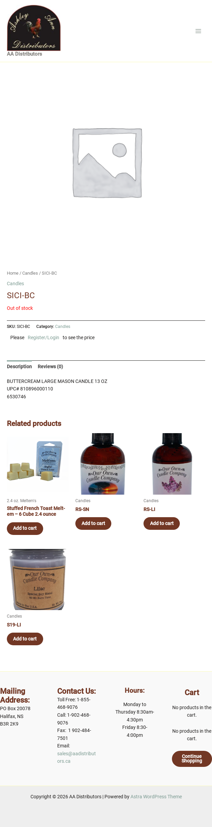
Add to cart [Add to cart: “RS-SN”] (94, 530)
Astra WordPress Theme (156, 796)
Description (19, 372)
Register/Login (43, 344)
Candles (30, 279)
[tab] (19, 373)
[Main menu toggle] (198, 34)
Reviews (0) (50, 372)
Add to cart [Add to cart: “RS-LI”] (162, 530)
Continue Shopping (192, 759)
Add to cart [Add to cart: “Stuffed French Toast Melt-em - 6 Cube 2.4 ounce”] (25, 534)
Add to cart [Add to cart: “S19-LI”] (25, 645)
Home (12, 279)
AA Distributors (24, 60)
